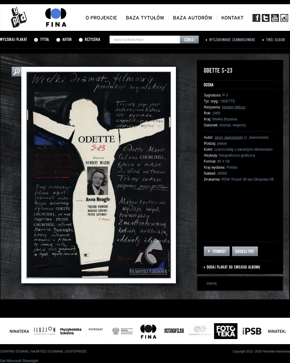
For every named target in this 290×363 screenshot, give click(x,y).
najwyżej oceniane (47, 351)
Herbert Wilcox (234, 107)
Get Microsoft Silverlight (19, 361)
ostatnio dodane (14, 351)
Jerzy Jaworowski (228, 137)
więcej (211, 283)
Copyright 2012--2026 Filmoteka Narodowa (261, 351)
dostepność (76, 351)
